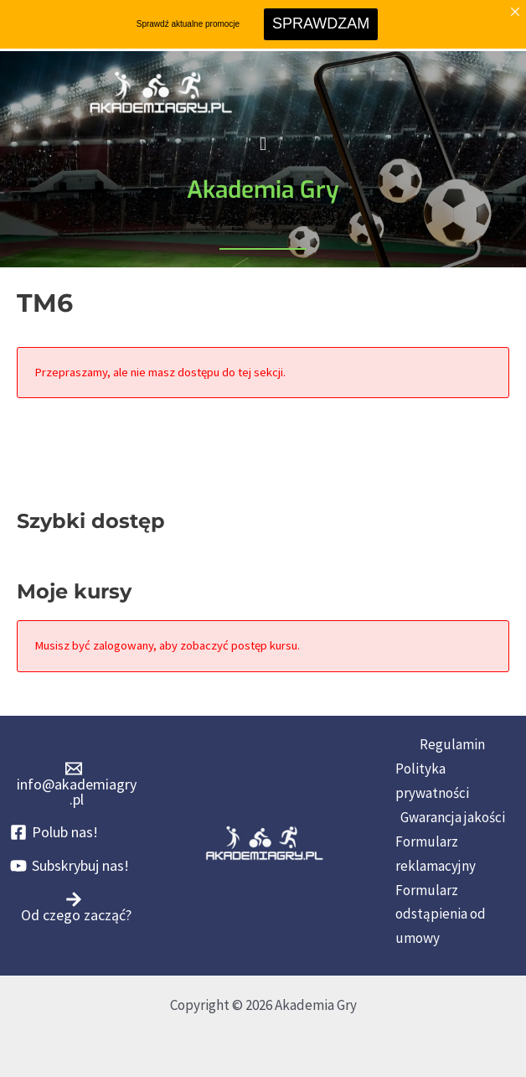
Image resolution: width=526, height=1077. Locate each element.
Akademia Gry (263, 189)
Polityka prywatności (432, 780)
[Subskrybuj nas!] (69, 865)
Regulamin (452, 744)
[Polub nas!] (54, 832)
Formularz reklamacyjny (435, 853)
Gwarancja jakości (452, 817)
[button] (263, 144)
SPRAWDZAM (320, 23)
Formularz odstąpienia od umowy (440, 914)
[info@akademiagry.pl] (73, 783)
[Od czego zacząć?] (73, 907)
